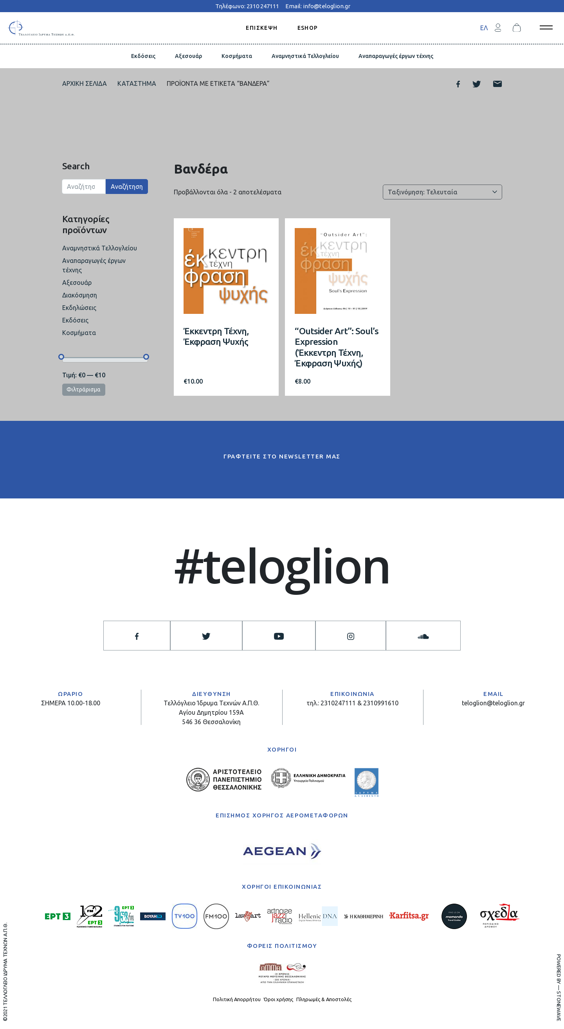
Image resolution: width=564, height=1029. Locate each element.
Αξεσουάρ (188, 56)
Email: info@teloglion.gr (317, 6)
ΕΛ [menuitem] (484, 27)
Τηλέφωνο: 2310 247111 (247, 6)
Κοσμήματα (237, 56)
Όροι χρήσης (278, 999)
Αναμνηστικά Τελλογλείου (305, 56)
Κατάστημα (136, 83)
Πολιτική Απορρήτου (237, 999)
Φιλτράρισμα (84, 389)
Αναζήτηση (127, 186)
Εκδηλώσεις (79, 307)
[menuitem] (484, 27)
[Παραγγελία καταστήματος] (442, 192)
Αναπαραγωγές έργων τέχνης (396, 56)
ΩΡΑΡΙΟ (70, 693)
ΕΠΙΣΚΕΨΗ (261, 27)
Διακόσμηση (79, 295)
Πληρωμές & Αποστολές (323, 999)
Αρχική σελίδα (84, 83)
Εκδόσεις (143, 56)
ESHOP (307, 27)
